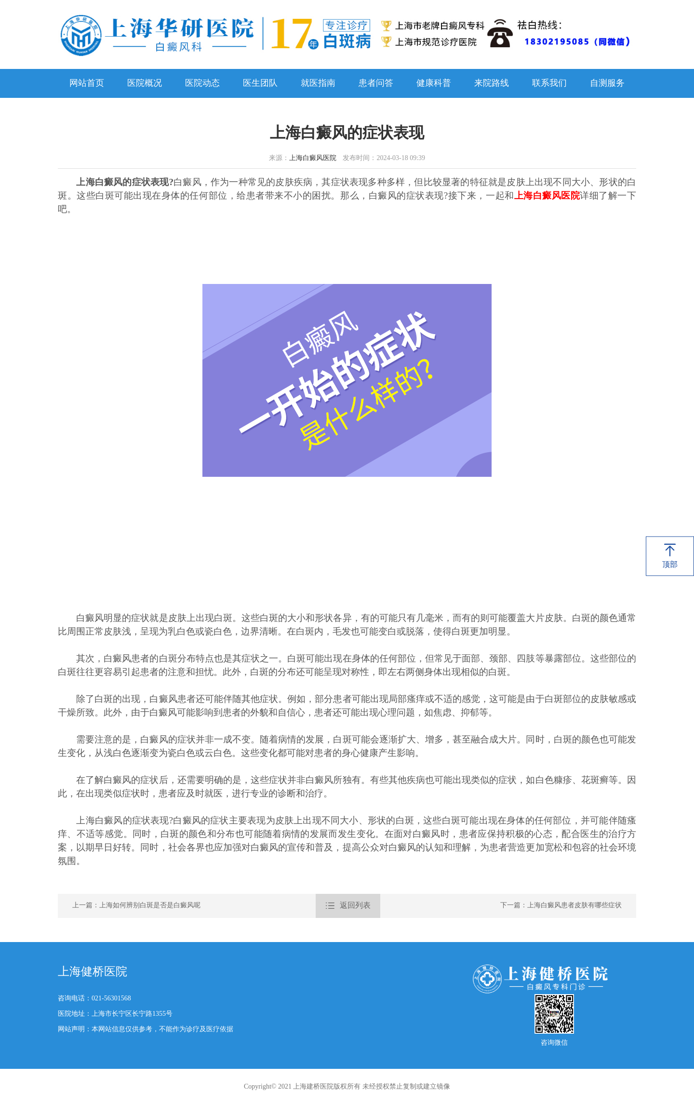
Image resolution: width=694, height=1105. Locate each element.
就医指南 (318, 83)
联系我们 (549, 83)
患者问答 (376, 83)
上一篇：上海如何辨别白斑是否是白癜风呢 (136, 905)
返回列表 (348, 906)
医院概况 (144, 83)
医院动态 (202, 83)
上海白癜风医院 (312, 158)
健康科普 (433, 83)
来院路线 (491, 83)
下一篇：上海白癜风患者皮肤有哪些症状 (561, 905)
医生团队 (260, 83)
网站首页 (86, 83)
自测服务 (607, 83)
